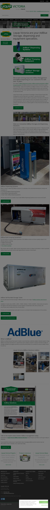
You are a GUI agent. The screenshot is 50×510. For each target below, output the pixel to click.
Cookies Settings (44, 505)
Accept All (44, 502)
